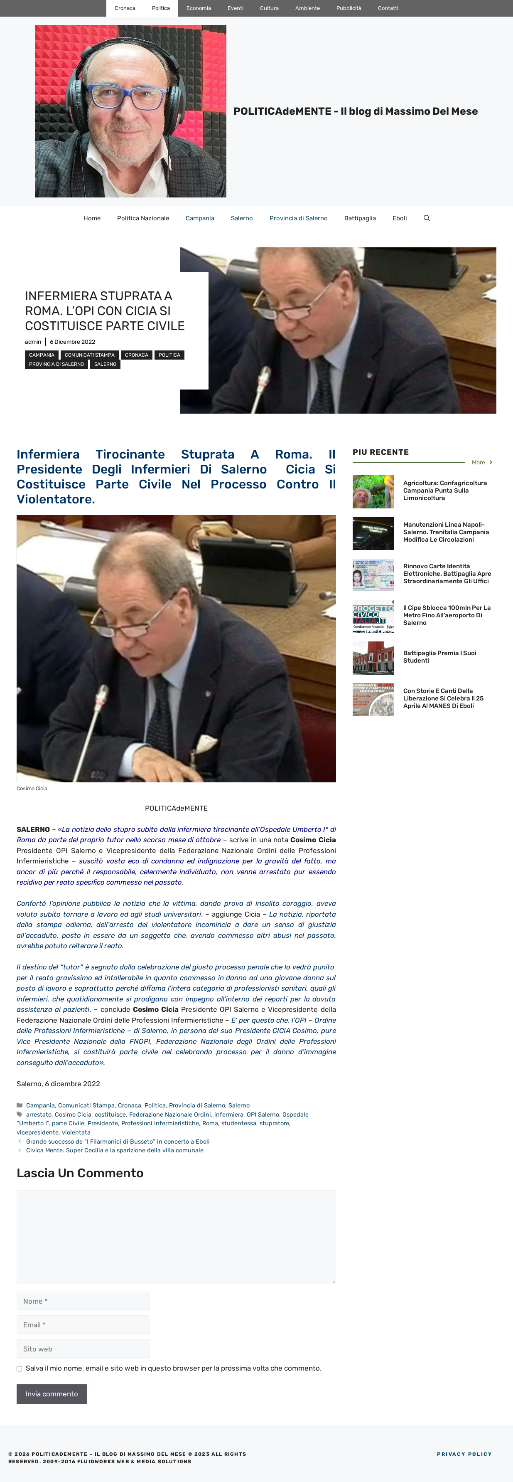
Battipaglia (360, 218)
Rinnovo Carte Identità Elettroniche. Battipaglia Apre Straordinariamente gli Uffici (447, 573)
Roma (210, 1123)
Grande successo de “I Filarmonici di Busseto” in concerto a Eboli (118, 1141)
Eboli (400, 218)
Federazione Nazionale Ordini (170, 1114)
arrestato (39, 1114)
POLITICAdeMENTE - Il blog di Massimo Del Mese (355, 111)
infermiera (228, 1114)
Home (92, 218)
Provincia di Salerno (299, 218)
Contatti (388, 8)
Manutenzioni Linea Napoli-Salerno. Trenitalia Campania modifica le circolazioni (446, 532)
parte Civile (68, 1123)
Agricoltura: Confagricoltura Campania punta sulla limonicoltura (445, 490)
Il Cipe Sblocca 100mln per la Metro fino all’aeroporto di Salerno (447, 615)
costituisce (110, 1114)
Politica (161, 8)
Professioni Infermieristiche (160, 1123)
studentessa (238, 1123)
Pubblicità (348, 8)
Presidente (103, 1123)
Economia (199, 8)
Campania (200, 218)
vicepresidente (38, 1132)
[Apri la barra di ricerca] (426, 218)
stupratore (274, 1123)
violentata (76, 1132)
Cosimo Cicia (73, 1114)
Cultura (269, 8)
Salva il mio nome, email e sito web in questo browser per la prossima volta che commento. (174, 1368)
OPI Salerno (263, 1114)
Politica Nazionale (143, 218)
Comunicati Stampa (90, 355)
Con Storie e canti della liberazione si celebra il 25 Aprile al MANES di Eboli (443, 698)
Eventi (235, 8)
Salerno (242, 218)
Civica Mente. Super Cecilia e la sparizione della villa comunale (115, 1150)
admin (33, 341)
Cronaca (125, 8)
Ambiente (307, 8)
